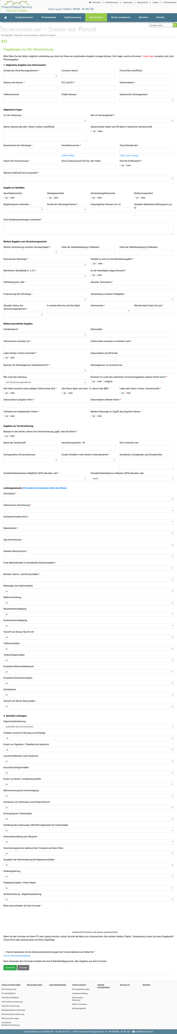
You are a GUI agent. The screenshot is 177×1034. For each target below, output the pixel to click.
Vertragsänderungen (80, 989)
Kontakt (160, 17)
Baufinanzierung (73, 17)
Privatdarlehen (48, 17)
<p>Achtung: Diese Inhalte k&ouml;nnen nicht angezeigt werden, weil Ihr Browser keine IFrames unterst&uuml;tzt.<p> (88, 508)
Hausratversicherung (10, 1006)
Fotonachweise (170, 2)
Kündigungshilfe (79, 1008)
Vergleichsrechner (24, 17)
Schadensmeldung (80, 993)
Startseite (95, 2)
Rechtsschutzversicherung (12, 1014)
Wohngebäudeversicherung (12, 1010)
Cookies (156, 2)
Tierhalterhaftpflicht (10, 997)
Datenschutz (142, 2)
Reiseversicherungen (10, 1018)
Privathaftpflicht (9, 993)
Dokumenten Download (77, 998)
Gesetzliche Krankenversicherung (10, 1023)
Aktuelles (143, 17)
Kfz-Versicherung (9, 989)
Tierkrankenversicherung (12, 1001)
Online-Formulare (48, 35)
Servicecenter (96, 17)
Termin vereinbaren (121, 17)
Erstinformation (112, 2)
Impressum (128, 2)
